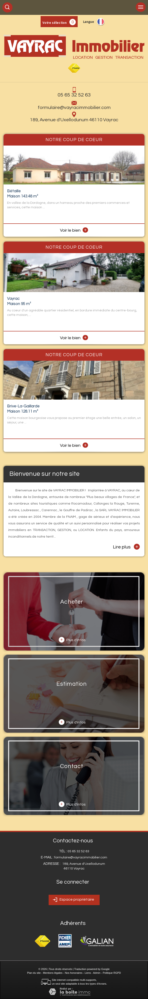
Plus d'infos (72, 640)
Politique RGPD (112, 972)
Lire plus (126, 547)
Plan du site (34, 972)
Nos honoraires (73, 972)
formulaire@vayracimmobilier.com (74, 107)
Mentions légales (53, 972)
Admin (96, 972)
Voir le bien (74, 230)
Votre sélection (54, 23)
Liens (88, 972)
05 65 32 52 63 (74, 95)
